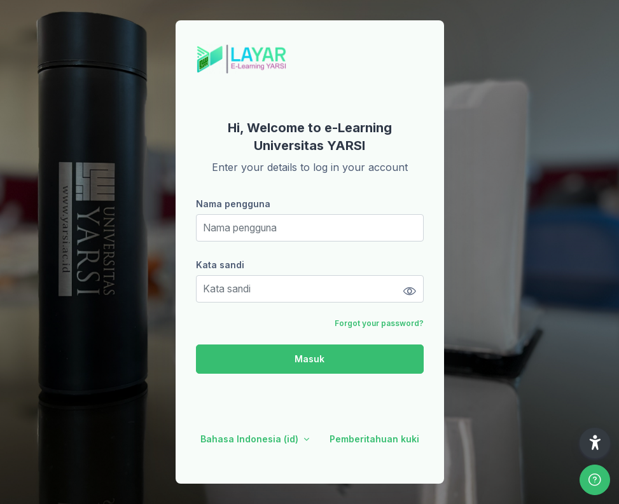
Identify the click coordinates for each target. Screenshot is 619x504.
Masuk (309, 358)
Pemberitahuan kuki (374, 438)
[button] (595, 443)
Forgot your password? (379, 323)
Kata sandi (220, 264)
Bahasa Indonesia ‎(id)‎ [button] (250, 438)
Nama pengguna (233, 203)
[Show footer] (595, 480)
